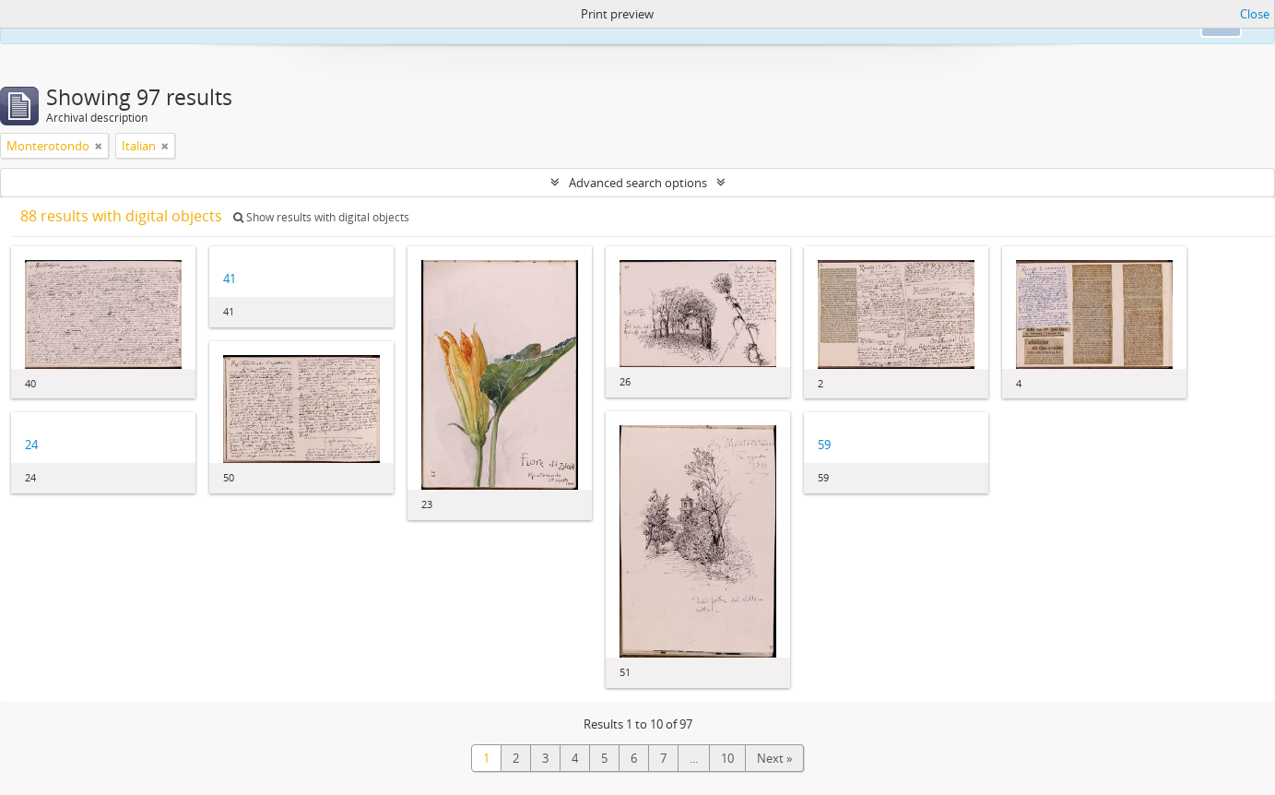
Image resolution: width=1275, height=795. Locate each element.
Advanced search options (638, 182)
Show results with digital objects (321, 217)
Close (1254, 14)
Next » (774, 758)
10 (727, 758)
